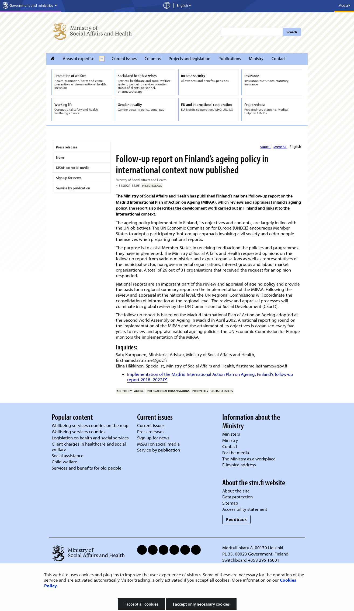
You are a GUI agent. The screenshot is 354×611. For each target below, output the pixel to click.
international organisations (168, 391)
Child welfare (64, 461)
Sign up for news (68, 177)
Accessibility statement (244, 509)
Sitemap (230, 503)
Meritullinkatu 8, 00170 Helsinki (252, 547)
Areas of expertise (78, 58)
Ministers (231, 434)
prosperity (200, 391)
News (60, 157)
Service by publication (73, 188)
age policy (124, 391)
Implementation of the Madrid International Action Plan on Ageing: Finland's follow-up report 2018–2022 (210, 377)
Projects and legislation (189, 58)
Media (344, 5)
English (295, 146)
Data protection (237, 496)
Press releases (66, 147)
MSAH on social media (72, 167)
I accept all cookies (141, 604)
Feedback (236, 519)
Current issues (124, 58)
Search (291, 32)
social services (222, 391)
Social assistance (68, 455)
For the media (235, 452)
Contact (279, 58)
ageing (139, 391)
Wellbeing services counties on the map (90, 425)
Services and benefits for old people (87, 468)
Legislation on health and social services (90, 437)
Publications (229, 58)
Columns (153, 58)
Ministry (256, 58)
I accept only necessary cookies (201, 604)
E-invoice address (239, 464)
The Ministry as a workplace (249, 458)
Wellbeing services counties (78, 431)
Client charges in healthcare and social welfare (89, 446)
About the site (236, 491)
